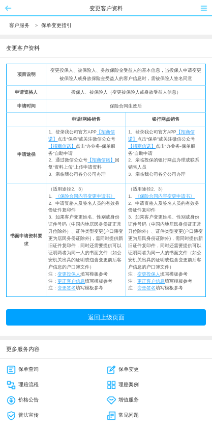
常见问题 (122, 415)
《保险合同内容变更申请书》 (85, 196)
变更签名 (66, 287)
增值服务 (122, 399)
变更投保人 (68, 274)
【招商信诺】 (62, 146)
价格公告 (22, 399)
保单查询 (22, 369)
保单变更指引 (56, 25)
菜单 (204, 8)
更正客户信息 (71, 281)
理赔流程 (22, 384)
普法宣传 (22, 415)
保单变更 (122, 369)
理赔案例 (122, 384)
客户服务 (19, 25)
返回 (8, 8)
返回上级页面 (106, 317)
